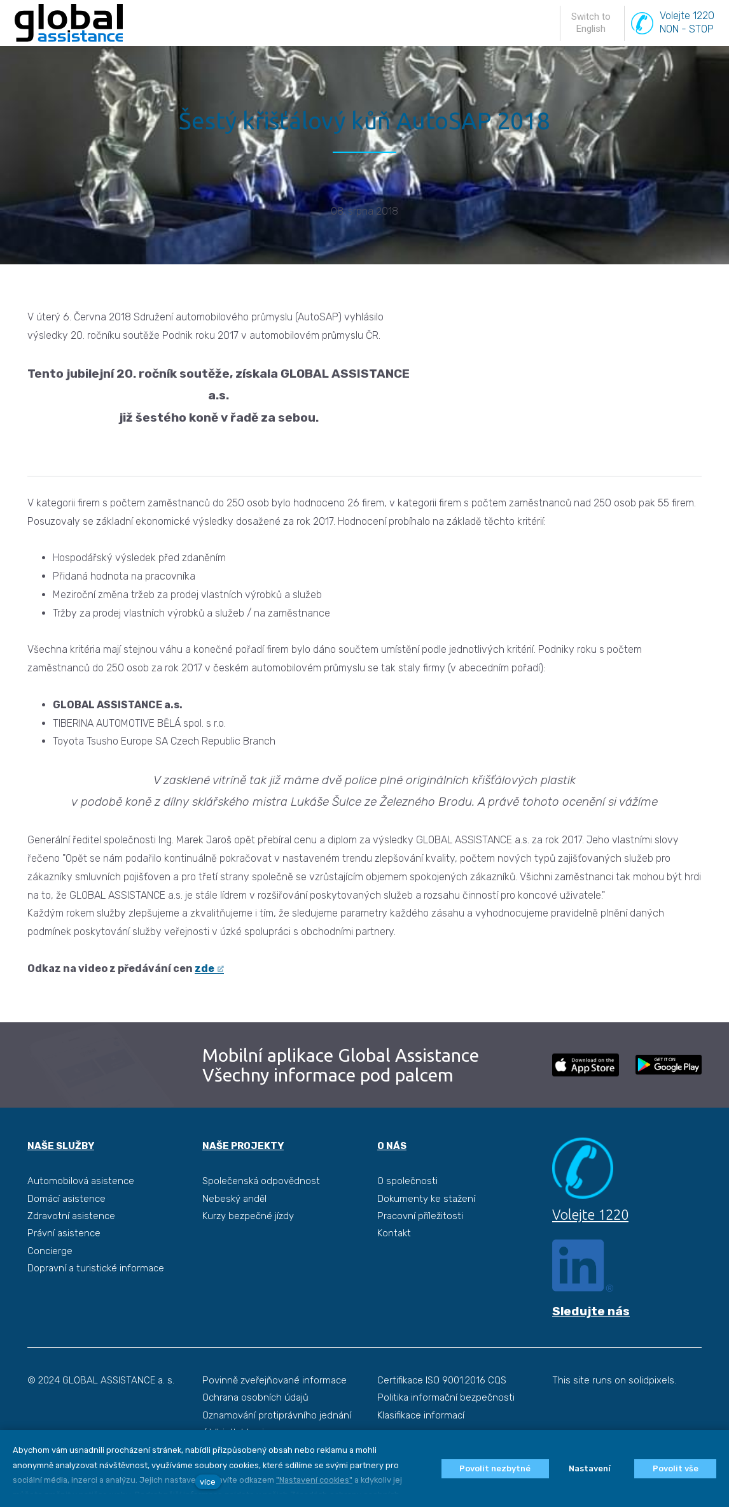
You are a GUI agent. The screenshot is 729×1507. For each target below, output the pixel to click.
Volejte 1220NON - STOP (687, 37)
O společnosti (407, 1213)
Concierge (50, 1283)
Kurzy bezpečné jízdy (248, 1247)
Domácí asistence (66, 1230)
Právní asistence (64, 1265)
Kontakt (394, 1265)
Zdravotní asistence (71, 1247)
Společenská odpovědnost (261, 1213)
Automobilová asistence (80, 1213)
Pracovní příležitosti (420, 1247)
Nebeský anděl (234, 1230)
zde (204, 1000)
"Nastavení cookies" (314, 1480)
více (208, 1482)
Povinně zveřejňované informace (274, 1414)
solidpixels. (652, 1414)
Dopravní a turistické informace (95, 1300)
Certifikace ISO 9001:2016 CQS (441, 1414)
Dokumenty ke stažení (426, 1230)
